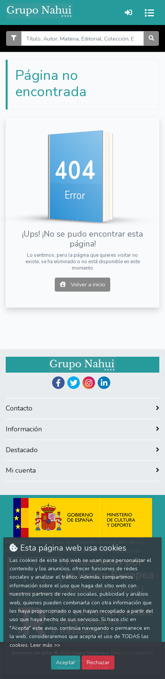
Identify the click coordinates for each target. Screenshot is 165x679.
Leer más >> (45, 645)
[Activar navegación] (149, 12)
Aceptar (65, 662)
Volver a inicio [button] (82, 284)
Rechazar (98, 662)
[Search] (82, 38)
